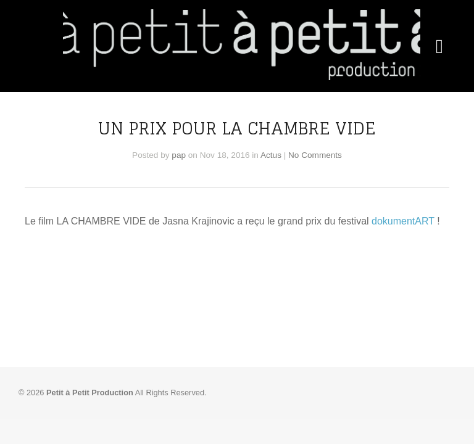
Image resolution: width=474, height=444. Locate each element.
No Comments (315, 155)
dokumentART (403, 221)
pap (179, 155)
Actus (270, 155)
